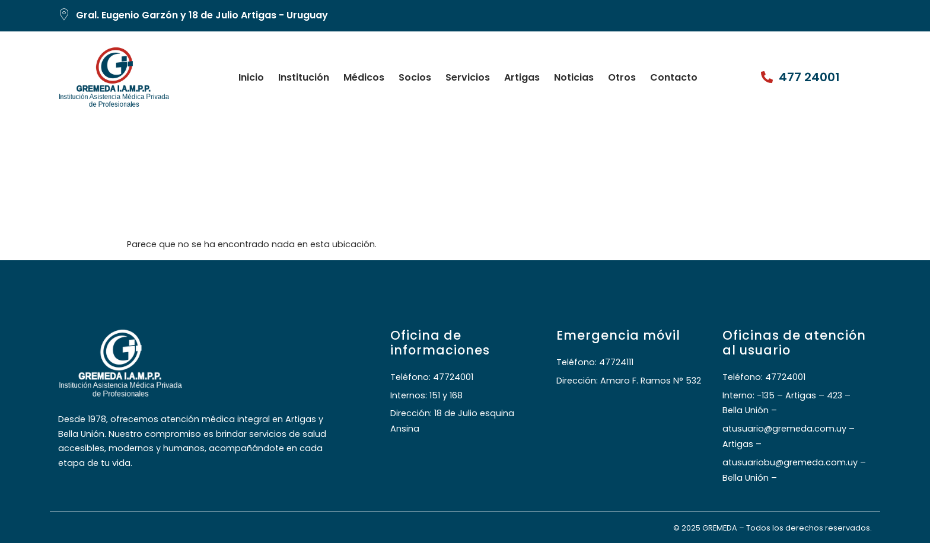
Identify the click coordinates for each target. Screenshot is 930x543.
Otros (622, 77)
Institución (303, 77)
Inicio (251, 77)
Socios (415, 77)
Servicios (467, 77)
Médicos (363, 77)
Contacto (674, 77)
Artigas (522, 77)
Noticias (574, 77)
